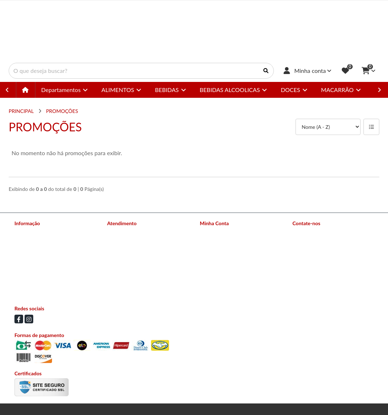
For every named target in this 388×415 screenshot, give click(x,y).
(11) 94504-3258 (322, 245)
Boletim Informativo (222, 251)
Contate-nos (121, 233)
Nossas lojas (28, 242)
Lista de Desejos (218, 261)
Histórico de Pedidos (223, 242)
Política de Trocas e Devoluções (49, 270)
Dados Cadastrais (219, 233)
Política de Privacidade (39, 279)
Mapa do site (121, 242)
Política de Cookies (35, 289)
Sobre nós (25, 233)
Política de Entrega (35, 261)
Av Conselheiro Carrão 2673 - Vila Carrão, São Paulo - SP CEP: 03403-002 (334, 273)
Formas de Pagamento (39, 251)
